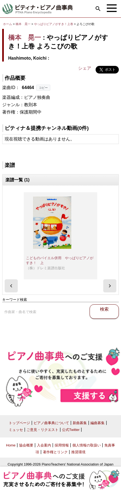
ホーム (7, 24)
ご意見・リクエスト (42, 430)
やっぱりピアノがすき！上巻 (54, 24)
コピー (43, 87)
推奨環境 (78, 452)
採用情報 (62, 445)
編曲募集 (97, 423)
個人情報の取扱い (86, 445)
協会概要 (26, 445)
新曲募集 (80, 423)
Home (11, 445)
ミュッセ (16, 430)
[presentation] (11, 285)
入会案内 (44, 445)
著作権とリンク (55, 452)
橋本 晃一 (23, 24)
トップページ (19, 423)
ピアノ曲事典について (51, 423)
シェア (84, 68)
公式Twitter (70, 430)
